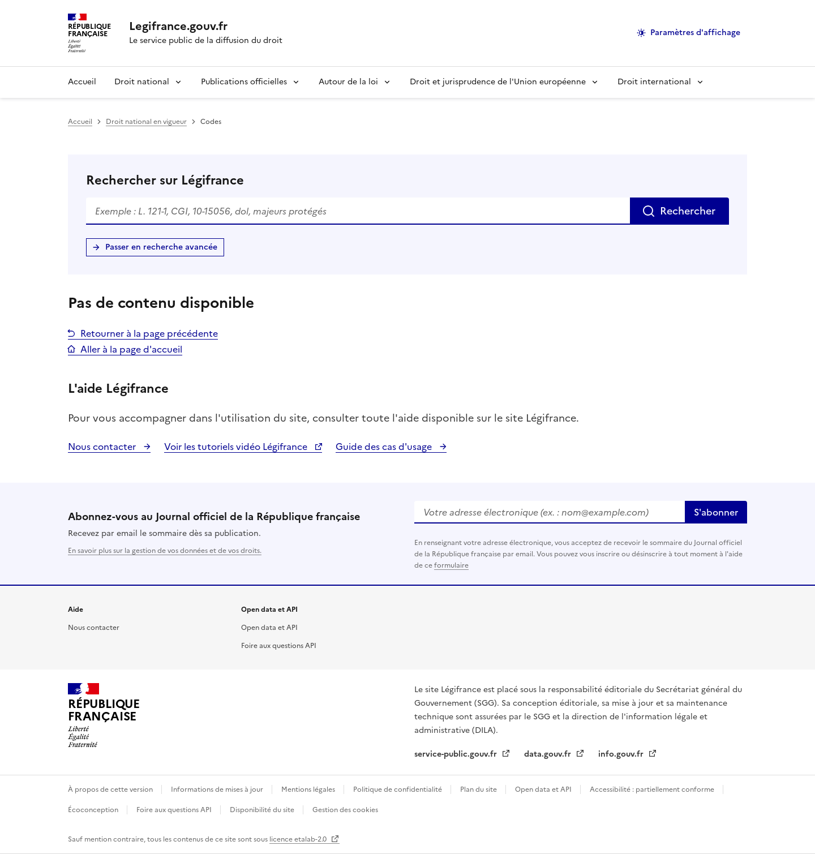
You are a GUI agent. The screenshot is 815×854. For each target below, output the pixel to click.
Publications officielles (244, 82)
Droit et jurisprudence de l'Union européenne (498, 82)
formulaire (451, 565)
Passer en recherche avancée (161, 247)
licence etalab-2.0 (298, 839)
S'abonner (716, 512)
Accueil (82, 82)
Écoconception (94, 810)
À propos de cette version (111, 789)
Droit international (654, 82)
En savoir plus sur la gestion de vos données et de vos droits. (164, 551)
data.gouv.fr (548, 754)
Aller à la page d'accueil (131, 349)
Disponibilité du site (263, 810)
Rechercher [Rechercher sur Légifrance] (687, 210)
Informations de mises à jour (218, 789)
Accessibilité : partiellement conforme (653, 789)
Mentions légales (309, 789)
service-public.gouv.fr (456, 754)
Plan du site (479, 789)
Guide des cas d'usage (385, 446)
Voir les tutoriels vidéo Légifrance (237, 446)
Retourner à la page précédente (149, 333)
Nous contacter (103, 446)
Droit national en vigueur (146, 122)
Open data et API (269, 628)
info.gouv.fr (622, 754)
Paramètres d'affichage (695, 32)
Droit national (141, 82)
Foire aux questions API (278, 646)
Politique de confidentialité (398, 789)
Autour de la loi (348, 82)
